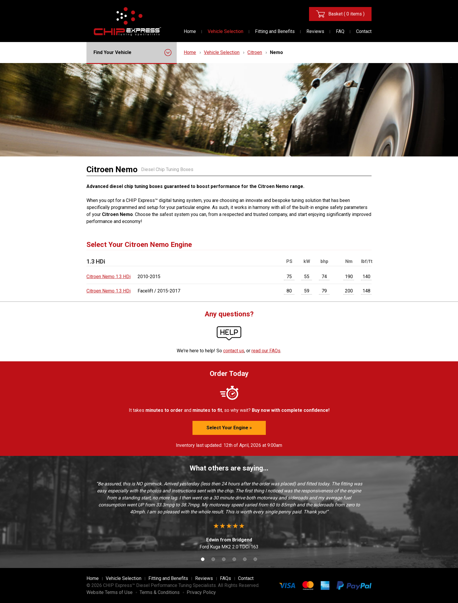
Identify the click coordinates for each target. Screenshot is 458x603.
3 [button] (223, 559)
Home (190, 31)
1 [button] (202, 559)
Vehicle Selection (225, 31)
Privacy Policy (201, 592)
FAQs (225, 578)
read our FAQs (265, 350)
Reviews (315, 31)
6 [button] (255, 559)
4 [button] (234, 559)
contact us (233, 350)
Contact (364, 31)
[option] (229, 515)
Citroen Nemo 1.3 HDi (108, 276)
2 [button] (213, 559)
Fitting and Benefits (275, 31)
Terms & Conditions (160, 592)
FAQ (340, 31)
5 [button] (245, 559)
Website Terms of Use (109, 592)
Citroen (254, 52)
